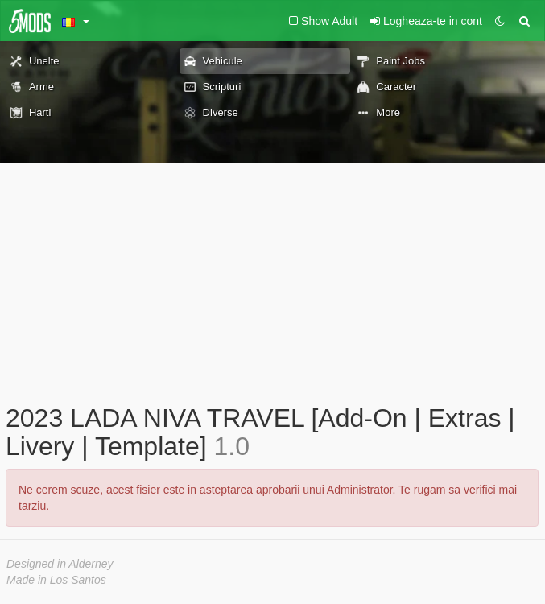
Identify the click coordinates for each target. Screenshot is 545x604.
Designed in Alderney (60, 563)
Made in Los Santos (56, 579)
